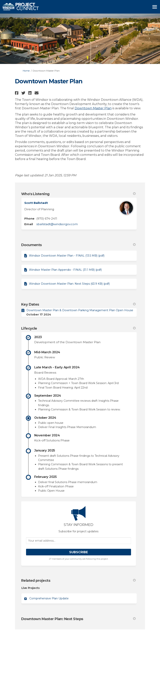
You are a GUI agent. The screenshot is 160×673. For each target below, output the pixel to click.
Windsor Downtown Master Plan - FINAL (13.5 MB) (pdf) (66, 255)
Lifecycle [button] (78, 328)
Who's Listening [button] (78, 194)
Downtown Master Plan (93, 108)
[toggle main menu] (154, 6)
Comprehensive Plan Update (49, 598)
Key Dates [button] (78, 304)
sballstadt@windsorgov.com (57, 224)
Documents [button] (78, 245)
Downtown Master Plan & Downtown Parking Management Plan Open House (79, 310)
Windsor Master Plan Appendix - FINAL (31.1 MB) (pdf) (65, 269)
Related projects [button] (78, 580)
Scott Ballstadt (36, 203)
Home (26, 70)
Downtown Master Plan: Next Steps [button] (78, 619)
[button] (17, 93)
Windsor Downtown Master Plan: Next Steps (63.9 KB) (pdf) (69, 283)
